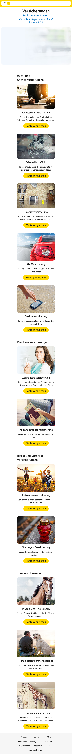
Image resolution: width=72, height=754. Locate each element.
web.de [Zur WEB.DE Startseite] (8, 3)
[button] (5, 3)
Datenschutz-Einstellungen (30, 745)
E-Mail (49, 745)
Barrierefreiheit (35, 750)
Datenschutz (48, 741)
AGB (49, 737)
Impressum (37, 737)
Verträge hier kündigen (28, 741)
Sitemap (24, 737)
